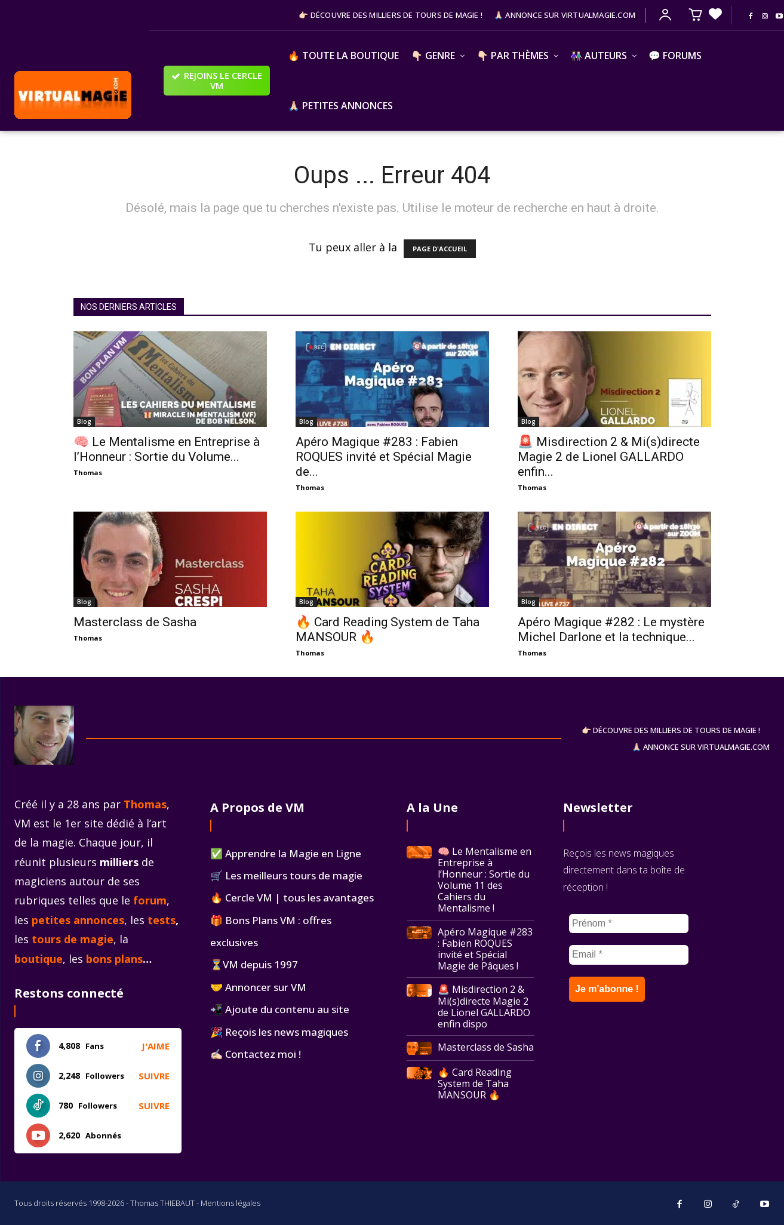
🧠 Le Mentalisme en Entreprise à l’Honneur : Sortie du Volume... (166, 449)
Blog (84, 421)
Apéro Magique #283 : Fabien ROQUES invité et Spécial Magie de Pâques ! (485, 949)
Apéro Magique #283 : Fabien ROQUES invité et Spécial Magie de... (384, 457)
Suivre (154, 1076)
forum (150, 900)
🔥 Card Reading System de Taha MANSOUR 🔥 (475, 1083)
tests (161, 920)
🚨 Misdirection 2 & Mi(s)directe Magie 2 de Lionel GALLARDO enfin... (609, 457)
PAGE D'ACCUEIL (440, 248)
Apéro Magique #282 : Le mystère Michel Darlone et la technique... (611, 629)
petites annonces (78, 920)
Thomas (87, 472)
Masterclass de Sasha (134, 622)
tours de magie (72, 939)
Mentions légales (230, 1203)
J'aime (156, 1046)
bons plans (114, 959)
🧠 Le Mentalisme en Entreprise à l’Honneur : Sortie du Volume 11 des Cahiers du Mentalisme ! (484, 880)
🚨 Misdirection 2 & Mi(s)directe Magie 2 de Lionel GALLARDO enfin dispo (484, 1006)
